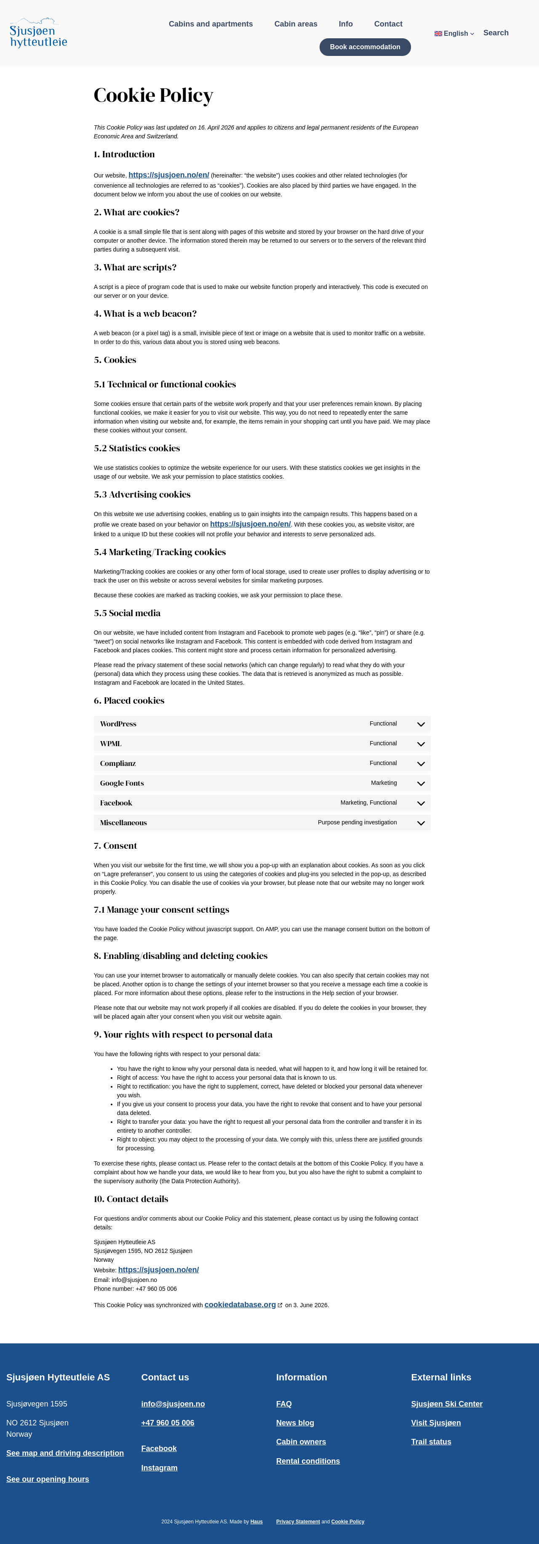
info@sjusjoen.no (173, 1404)
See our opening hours (47, 1479)
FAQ (284, 1404)
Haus (257, 1522)
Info (346, 24)
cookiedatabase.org (239, 1304)
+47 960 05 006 (168, 1423)
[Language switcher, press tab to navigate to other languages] (455, 33)
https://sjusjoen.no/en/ (167, 175)
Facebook (159, 1448)
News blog (295, 1423)
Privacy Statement (298, 1522)
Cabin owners (301, 1442)
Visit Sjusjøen (436, 1423)
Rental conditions (308, 1461)
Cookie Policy (348, 1522)
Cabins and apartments (211, 24)
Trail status (431, 1442)
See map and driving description (65, 1453)
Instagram (159, 1468)
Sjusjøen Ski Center (447, 1404)
